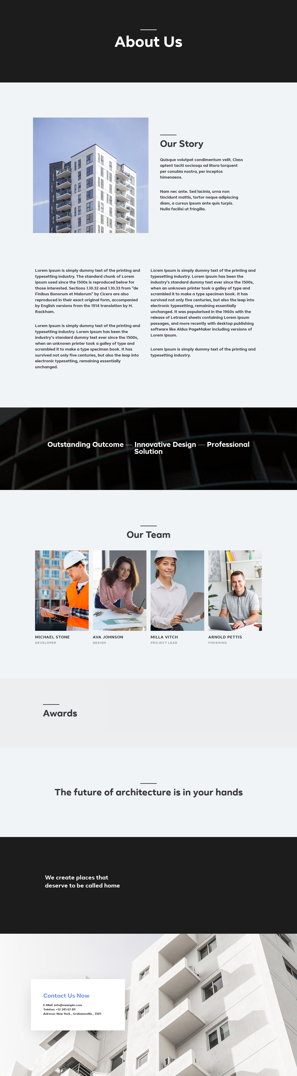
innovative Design (165, 445)
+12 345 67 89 (65, 1009)
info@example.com (68, 1005)
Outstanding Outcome (85, 445)
